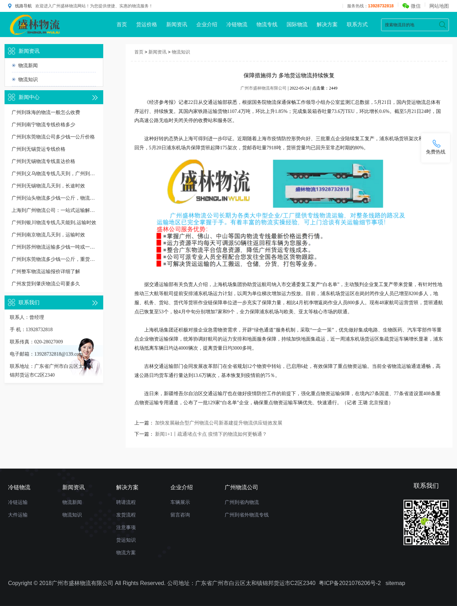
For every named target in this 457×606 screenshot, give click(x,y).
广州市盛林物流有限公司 (263, 88)
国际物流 (297, 24)
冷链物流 (236, 24)
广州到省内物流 (242, 502)
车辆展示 (180, 502)
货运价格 (146, 24)
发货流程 (126, 515)
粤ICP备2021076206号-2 (350, 583)
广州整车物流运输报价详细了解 (46, 271)
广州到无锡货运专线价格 (38, 149)
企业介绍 (206, 24)
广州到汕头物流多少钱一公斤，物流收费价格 (54, 198)
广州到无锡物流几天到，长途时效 (48, 185)
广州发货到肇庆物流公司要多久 (46, 283)
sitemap (395, 583)
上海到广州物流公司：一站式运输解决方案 (54, 210)
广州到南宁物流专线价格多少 (43, 124)
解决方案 (327, 24)
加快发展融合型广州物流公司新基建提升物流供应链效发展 (218, 423)
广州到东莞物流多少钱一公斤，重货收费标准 (54, 259)
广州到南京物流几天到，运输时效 (48, 234)
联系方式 (357, 24)
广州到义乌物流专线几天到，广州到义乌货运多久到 (54, 173)
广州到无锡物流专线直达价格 (43, 161)
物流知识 (28, 79)
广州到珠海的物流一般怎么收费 (46, 112)
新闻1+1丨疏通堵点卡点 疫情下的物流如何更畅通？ (211, 434)
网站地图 (439, 6)
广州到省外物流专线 (247, 515)
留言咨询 (180, 515)
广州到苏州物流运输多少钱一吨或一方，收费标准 (54, 247)
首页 (122, 24)
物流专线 (266, 24)
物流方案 (126, 552)
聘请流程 (126, 502)
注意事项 (126, 527)
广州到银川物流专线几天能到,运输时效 (54, 222)
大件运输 (18, 515)
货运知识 (126, 540)
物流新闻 (28, 65)
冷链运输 (18, 502)
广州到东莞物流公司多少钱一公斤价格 (53, 137)
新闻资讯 (176, 24)
